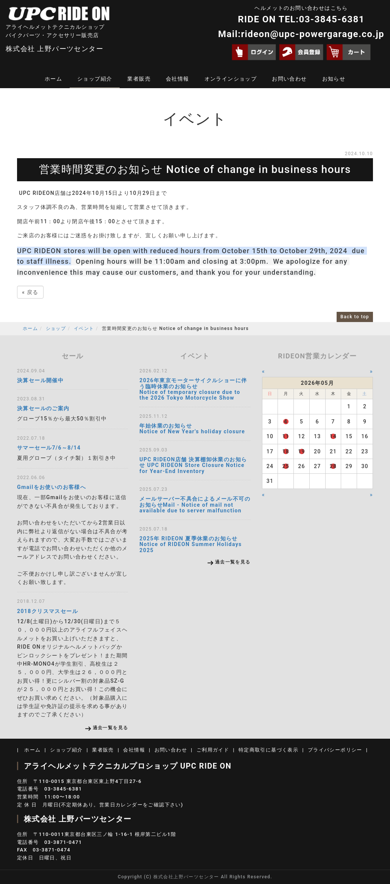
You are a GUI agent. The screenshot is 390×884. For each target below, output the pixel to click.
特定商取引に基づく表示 (268, 750)
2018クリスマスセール (47, 611)
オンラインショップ (230, 79)
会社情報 (177, 79)
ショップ (56, 328)
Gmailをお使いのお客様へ (51, 487)
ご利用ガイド (213, 750)
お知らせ (334, 79)
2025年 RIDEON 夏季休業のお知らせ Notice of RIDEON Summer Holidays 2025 (190, 544)
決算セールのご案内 (43, 408)
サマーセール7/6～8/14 (49, 448)
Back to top (354, 316)
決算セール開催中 (40, 380)
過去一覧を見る (110, 727)
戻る (30, 292)
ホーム (53, 79)
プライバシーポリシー (335, 750)
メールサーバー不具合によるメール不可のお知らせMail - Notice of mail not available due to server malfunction (194, 505)
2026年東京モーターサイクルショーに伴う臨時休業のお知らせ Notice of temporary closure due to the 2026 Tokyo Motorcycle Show (193, 389)
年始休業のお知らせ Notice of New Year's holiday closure (192, 428)
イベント (84, 328)
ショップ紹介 (94, 79)
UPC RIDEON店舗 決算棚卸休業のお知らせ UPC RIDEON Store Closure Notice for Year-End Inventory (193, 465)
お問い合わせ (289, 79)
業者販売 (139, 79)
